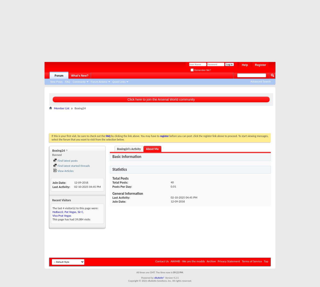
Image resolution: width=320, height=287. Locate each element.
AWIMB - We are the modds (187, 261)
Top (266, 261)
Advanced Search (260, 81)
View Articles (63, 171)
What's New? (79, 75)
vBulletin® (159, 277)
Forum (59, 75)
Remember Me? (201, 70)
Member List (61, 108)
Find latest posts (65, 160)
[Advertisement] (158, 29)
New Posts (56, 81)
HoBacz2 (57, 212)
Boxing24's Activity (129, 149)
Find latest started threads (71, 165)
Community (79, 81)
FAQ (67, 81)
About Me (152, 149)
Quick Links (119, 81)
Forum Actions (99, 81)
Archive (211, 261)
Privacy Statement (229, 261)
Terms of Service (252, 261)
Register (260, 65)
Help (245, 65)
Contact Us (162, 261)
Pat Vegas (70, 212)
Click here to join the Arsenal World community (161, 99)
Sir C (80, 212)
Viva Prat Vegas (61, 215)
